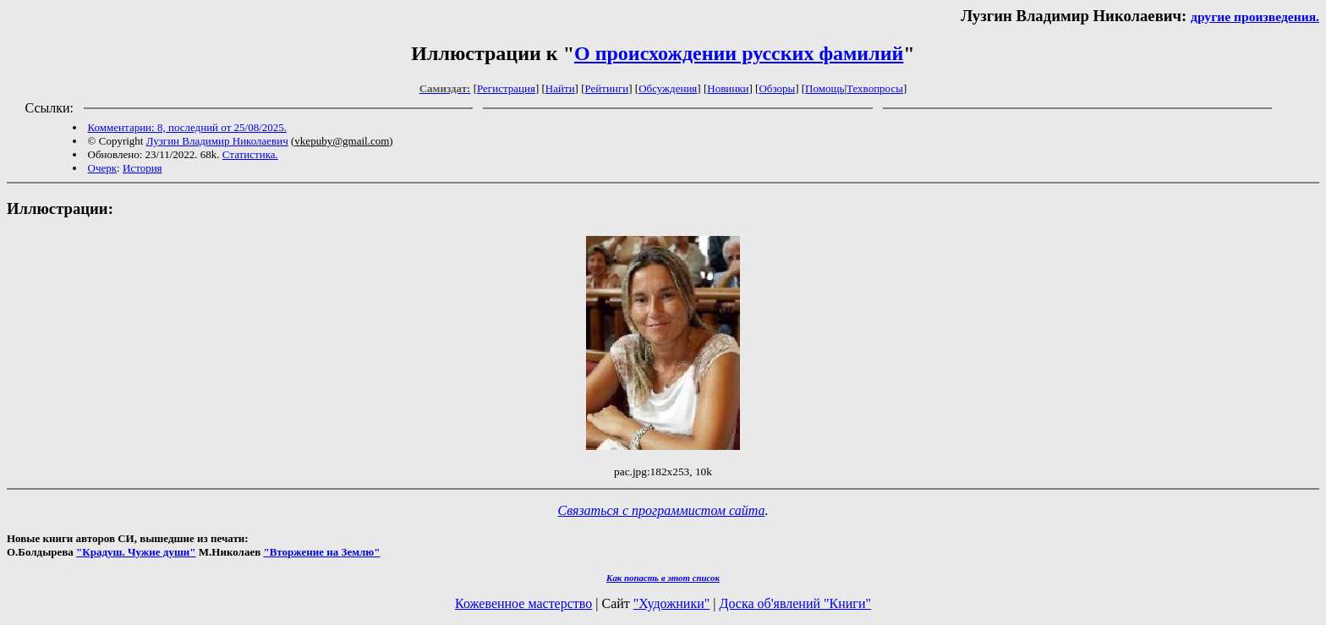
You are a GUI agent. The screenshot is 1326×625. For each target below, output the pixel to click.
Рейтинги (607, 88)
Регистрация (506, 88)
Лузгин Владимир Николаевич (217, 140)
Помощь (824, 88)
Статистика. (250, 154)
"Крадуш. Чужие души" (136, 552)
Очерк (103, 168)
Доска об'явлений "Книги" (795, 603)
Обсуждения (667, 88)
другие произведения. (1255, 16)
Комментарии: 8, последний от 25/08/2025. (187, 127)
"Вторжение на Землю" (321, 552)
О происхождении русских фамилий (738, 53)
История (142, 168)
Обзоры (777, 88)
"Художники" (671, 603)
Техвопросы (875, 88)
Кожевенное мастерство (523, 603)
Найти (560, 88)
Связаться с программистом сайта (661, 510)
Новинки (727, 88)
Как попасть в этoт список (663, 578)
